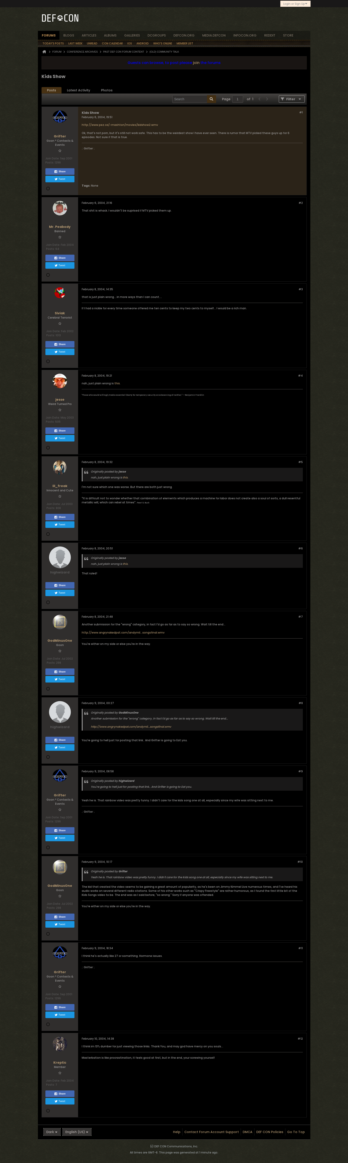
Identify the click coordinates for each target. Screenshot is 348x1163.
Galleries (132, 35)
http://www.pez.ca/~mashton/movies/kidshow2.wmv (120, 125)
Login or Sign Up (295, 4)
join (196, 62)
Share (60, 171)
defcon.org (184, 35)
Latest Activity (78, 90)
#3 (301, 289)
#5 (300, 462)
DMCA (247, 1132)
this (117, 383)
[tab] (52, 90)
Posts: (49, 162)
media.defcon (214, 35)
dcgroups (157, 35)
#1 (301, 112)
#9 (300, 771)
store (288, 35)
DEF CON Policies (269, 1132)
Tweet (59, 179)
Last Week (75, 43)
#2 (301, 203)
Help (176, 1132)
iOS (129, 43)
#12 (300, 1039)
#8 (301, 703)
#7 (300, 617)
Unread (92, 43)
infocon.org (245, 35)
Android (142, 43)
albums (110, 35)
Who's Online (162, 43)
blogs (68, 35)
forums (49, 35)
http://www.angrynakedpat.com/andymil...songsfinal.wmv (123, 632)
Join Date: (52, 158)
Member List (185, 43)
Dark (52, 1132)
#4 (300, 376)
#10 (300, 862)
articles (89, 35)
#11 (300, 948)
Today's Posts (53, 43)
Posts (51, 90)
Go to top (296, 1132)
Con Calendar (112, 43)
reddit (269, 35)
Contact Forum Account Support (211, 1132)
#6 (300, 548)
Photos (107, 90)
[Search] (194, 99)
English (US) (77, 1132)
